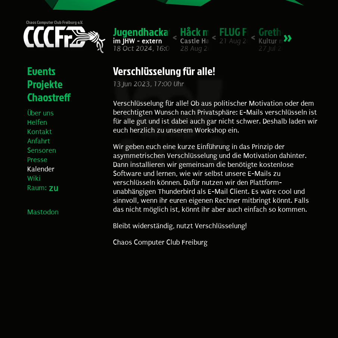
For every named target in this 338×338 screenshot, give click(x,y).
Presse (37, 160)
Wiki (34, 178)
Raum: (37, 188)
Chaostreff (49, 97)
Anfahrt (38, 141)
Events (41, 71)
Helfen (37, 122)
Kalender (40, 169)
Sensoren (41, 150)
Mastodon (43, 212)
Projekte (45, 84)
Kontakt (39, 132)
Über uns (40, 113)
